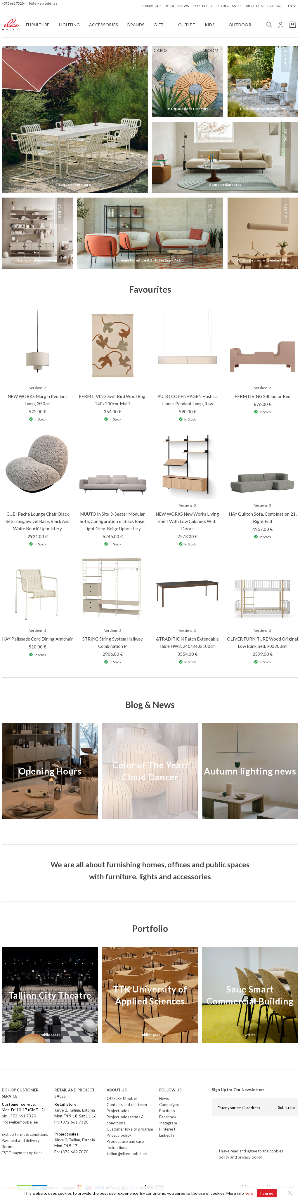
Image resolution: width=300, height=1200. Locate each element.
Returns (8, 1146)
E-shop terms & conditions (25, 1134)
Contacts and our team (127, 1104)
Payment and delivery (21, 1140)
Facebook (167, 1116)
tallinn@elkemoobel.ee (127, 1153)
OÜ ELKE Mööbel (121, 1098)
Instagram (168, 1123)
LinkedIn (166, 1135)
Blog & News (150, 704)
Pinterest (167, 1129)
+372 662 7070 (74, 1152)
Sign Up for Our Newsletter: (238, 1089)
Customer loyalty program (130, 1129)
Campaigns (169, 1104)
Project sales (118, 1110)
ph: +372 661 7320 (19, 1116)
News (164, 1098)
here (248, 1193)
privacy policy (250, 1157)
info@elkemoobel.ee (42, 3)
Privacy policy (119, 1135)
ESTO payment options (22, 1152)
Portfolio (150, 928)
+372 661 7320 (13, 3)
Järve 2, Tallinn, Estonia (74, 1110)
